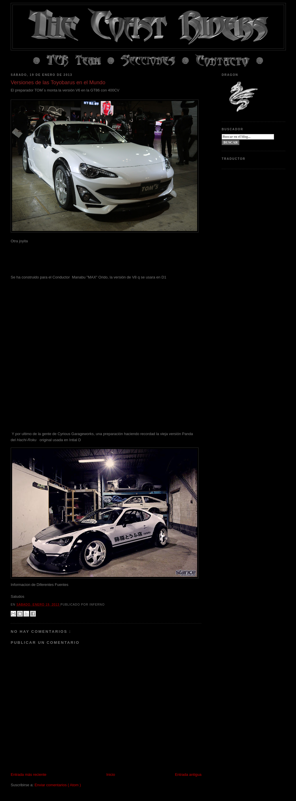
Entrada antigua (188, 774)
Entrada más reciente (29, 774)
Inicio (110, 774)
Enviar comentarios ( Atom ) (57, 785)
